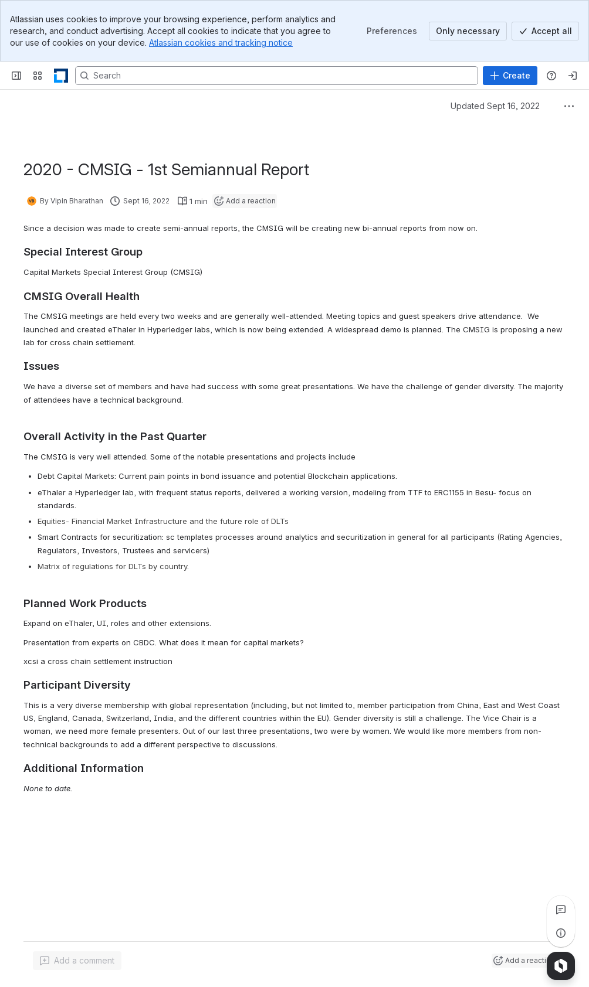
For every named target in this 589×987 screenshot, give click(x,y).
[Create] (510, 75)
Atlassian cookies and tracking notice (221, 42)
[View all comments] (560, 909)
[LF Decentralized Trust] (61, 75)
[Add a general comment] (77, 960)
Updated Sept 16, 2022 (495, 106)
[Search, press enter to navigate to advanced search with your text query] (276, 75)
